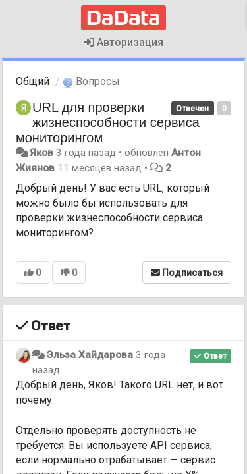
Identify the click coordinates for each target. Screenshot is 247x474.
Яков (41, 153)
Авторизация (123, 42)
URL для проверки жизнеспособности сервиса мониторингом (108, 122)
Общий (32, 81)
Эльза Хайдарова (89, 355)
